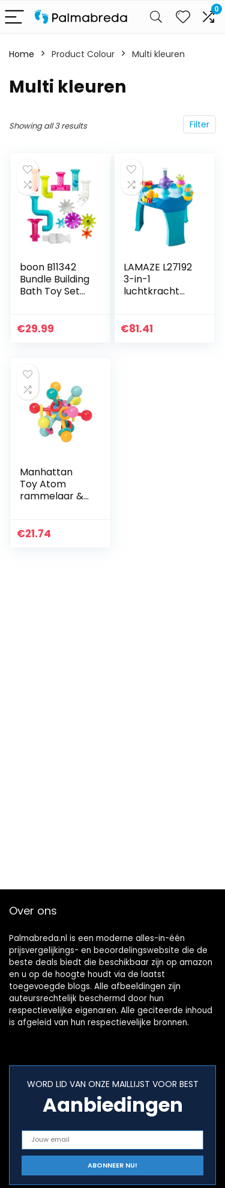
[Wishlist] (183, 17)
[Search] (156, 17)
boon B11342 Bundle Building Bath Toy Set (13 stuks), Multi (55, 285)
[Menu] (14, 17)
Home (21, 54)
